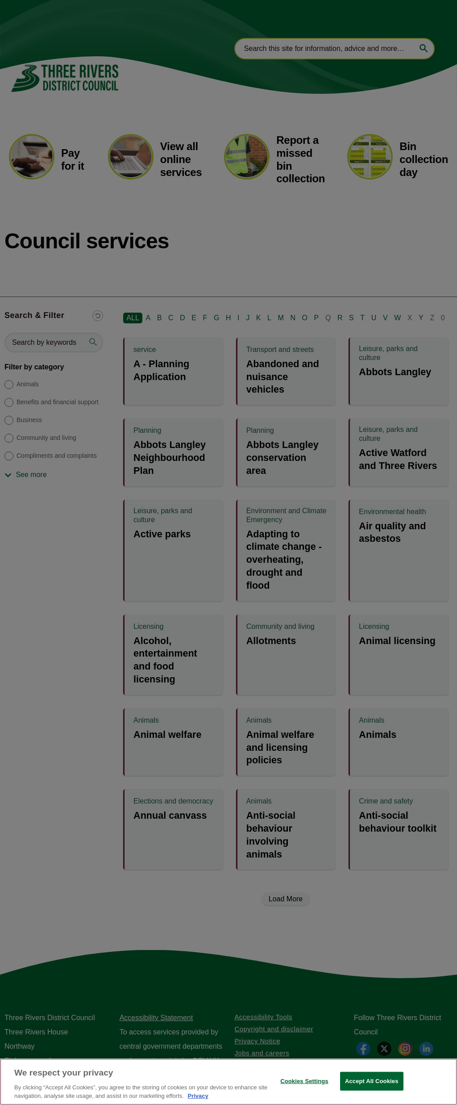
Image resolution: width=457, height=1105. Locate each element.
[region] (228, 1082)
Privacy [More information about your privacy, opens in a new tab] (197, 1095)
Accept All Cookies (372, 1081)
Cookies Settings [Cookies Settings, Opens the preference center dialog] (304, 1081)
